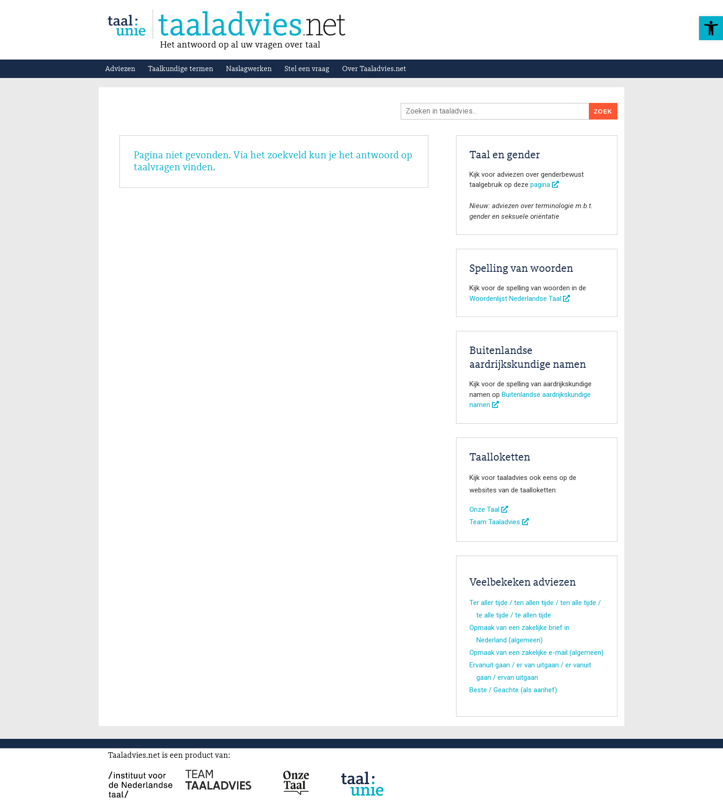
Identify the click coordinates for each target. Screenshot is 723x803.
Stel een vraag (306, 69)
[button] (711, 28)
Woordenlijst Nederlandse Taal (519, 298)
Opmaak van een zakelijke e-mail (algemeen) (536, 652)
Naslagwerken (249, 69)
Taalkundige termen (180, 69)
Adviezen (120, 69)
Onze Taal (488, 509)
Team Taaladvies (499, 522)
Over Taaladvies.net (374, 69)
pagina (544, 184)
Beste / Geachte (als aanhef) (513, 690)
